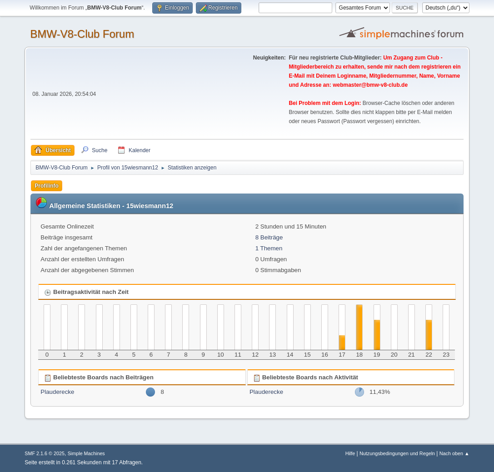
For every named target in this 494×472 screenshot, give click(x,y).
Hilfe (350, 453)
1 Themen (269, 248)
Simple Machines (86, 453)
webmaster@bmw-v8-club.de (370, 85)
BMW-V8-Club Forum (82, 34)
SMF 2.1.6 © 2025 (45, 453)
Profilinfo (47, 186)
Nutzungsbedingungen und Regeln (397, 453)
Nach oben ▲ (454, 453)
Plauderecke (57, 391)
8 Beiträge (269, 237)
